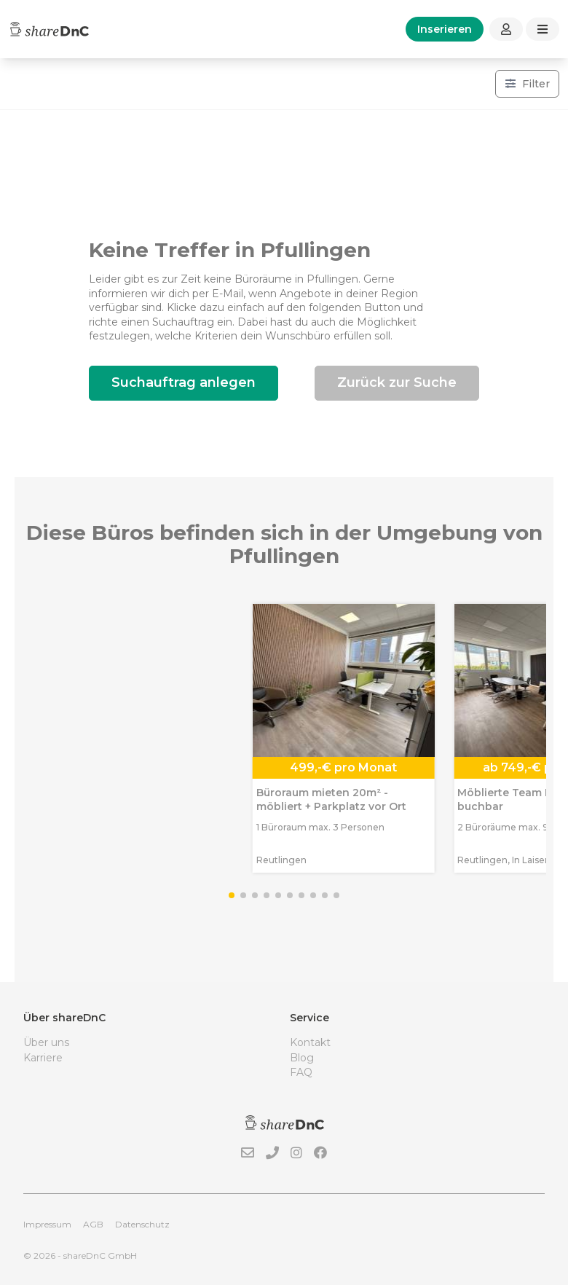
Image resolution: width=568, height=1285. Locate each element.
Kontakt (310, 1042)
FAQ (301, 1072)
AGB (93, 1224)
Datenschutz (142, 1224)
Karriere (43, 1057)
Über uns (46, 1042)
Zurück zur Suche (397, 382)
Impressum (47, 1224)
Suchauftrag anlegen (183, 382)
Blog (302, 1057)
